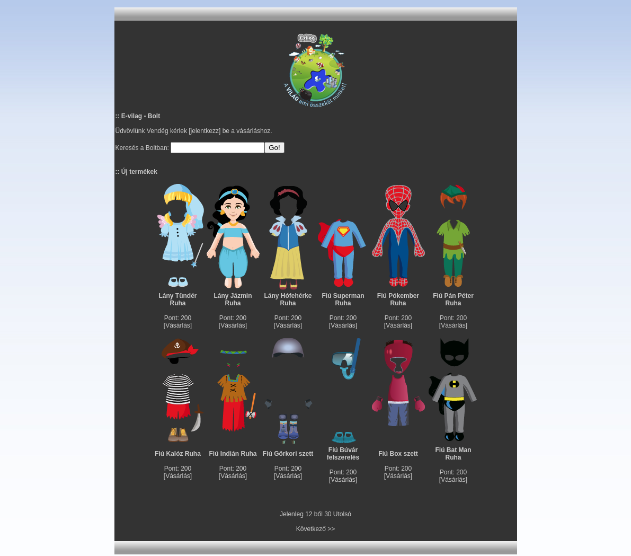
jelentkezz (205, 131)
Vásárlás (177, 325)
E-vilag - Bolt (140, 116)
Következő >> (315, 529)
